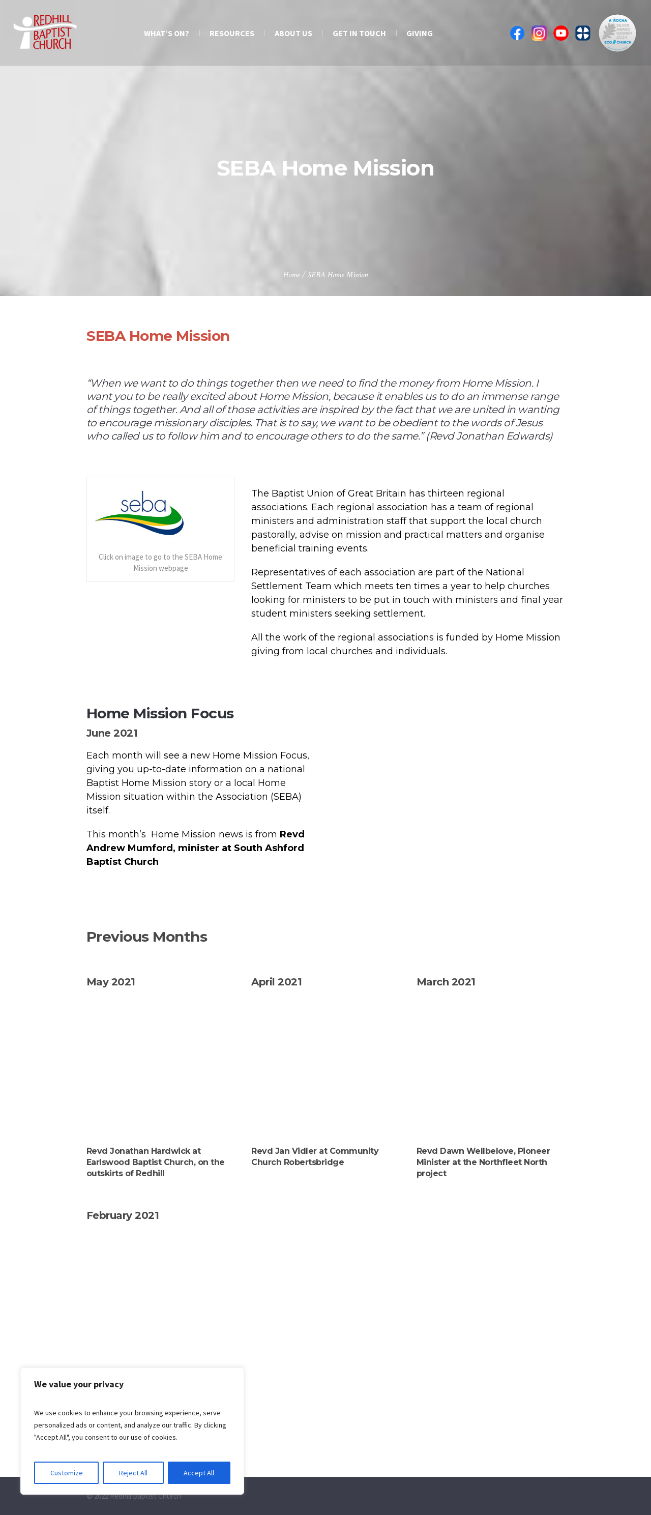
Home (291, 275)
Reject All (133, 1472)
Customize (66, 1472)
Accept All (199, 1472)
